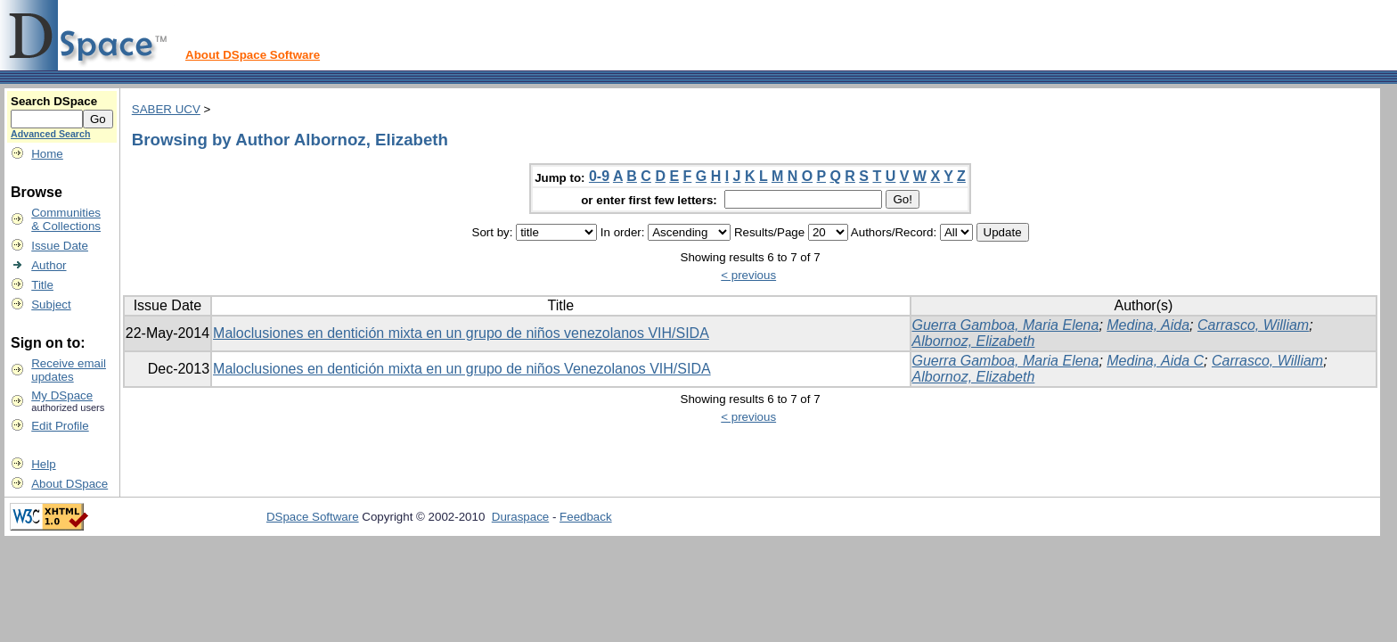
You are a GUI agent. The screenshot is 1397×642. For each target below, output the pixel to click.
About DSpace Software (252, 55)
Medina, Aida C (1155, 360)
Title (42, 285)
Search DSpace (54, 101)
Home (47, 153)
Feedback (586, 516)
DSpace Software (312, 516)
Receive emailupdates (68, 370)
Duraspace (520, 516)
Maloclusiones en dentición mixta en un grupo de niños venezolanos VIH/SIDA (461, 333)
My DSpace (62, 395)
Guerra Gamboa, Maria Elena (1005, 325)
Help (43, 464)
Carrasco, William (1253, 325)
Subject (50, 304)
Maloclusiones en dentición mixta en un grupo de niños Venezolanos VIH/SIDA (462, 368)
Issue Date (59, 245)
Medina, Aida (1148, 325)
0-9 (599, 176)
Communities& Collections (66, 219)
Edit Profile (59, 425)
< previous (748, 275)
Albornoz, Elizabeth (973, 341)
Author (48, 265)
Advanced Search (50, 133)
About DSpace (69, 483)
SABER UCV (166, 109)
